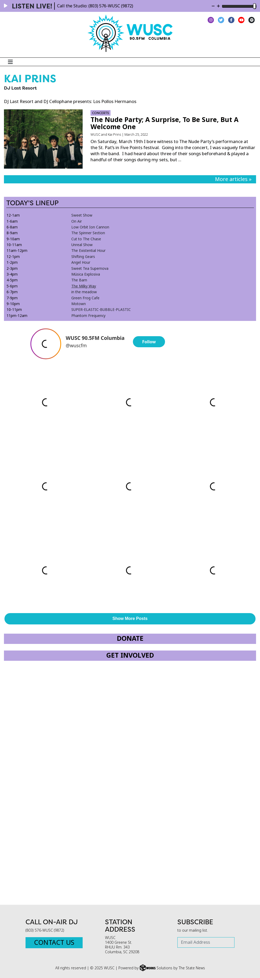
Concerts (100, 113)
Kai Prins (114, 134)
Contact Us (54, 942)
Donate (130, 638)
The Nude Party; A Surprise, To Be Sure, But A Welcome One (164, 123)
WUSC (95, 134)
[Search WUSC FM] (254, 61)
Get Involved (130, 655)
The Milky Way (83, 286)
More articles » (233, 179)
